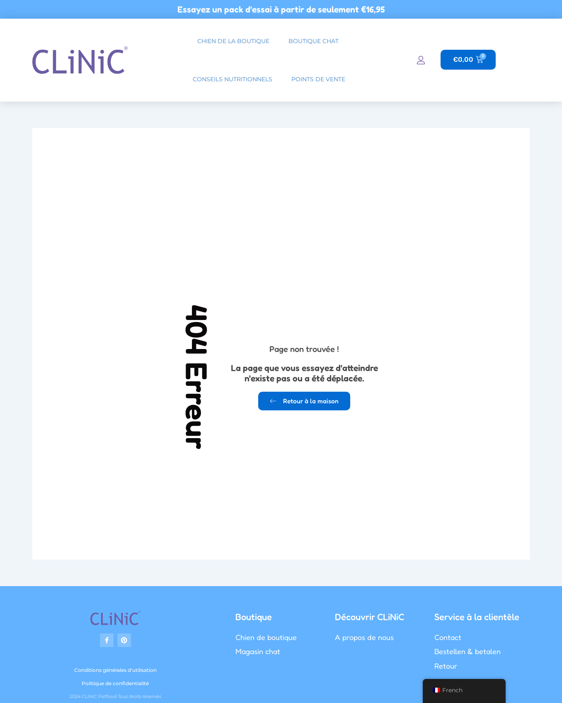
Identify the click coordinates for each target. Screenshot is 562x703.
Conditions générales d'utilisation (115, 670)
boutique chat (313, 41)
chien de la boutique (233, 41)
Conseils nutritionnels (232, 79)
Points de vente (318, 79)
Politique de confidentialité (115, 683)
